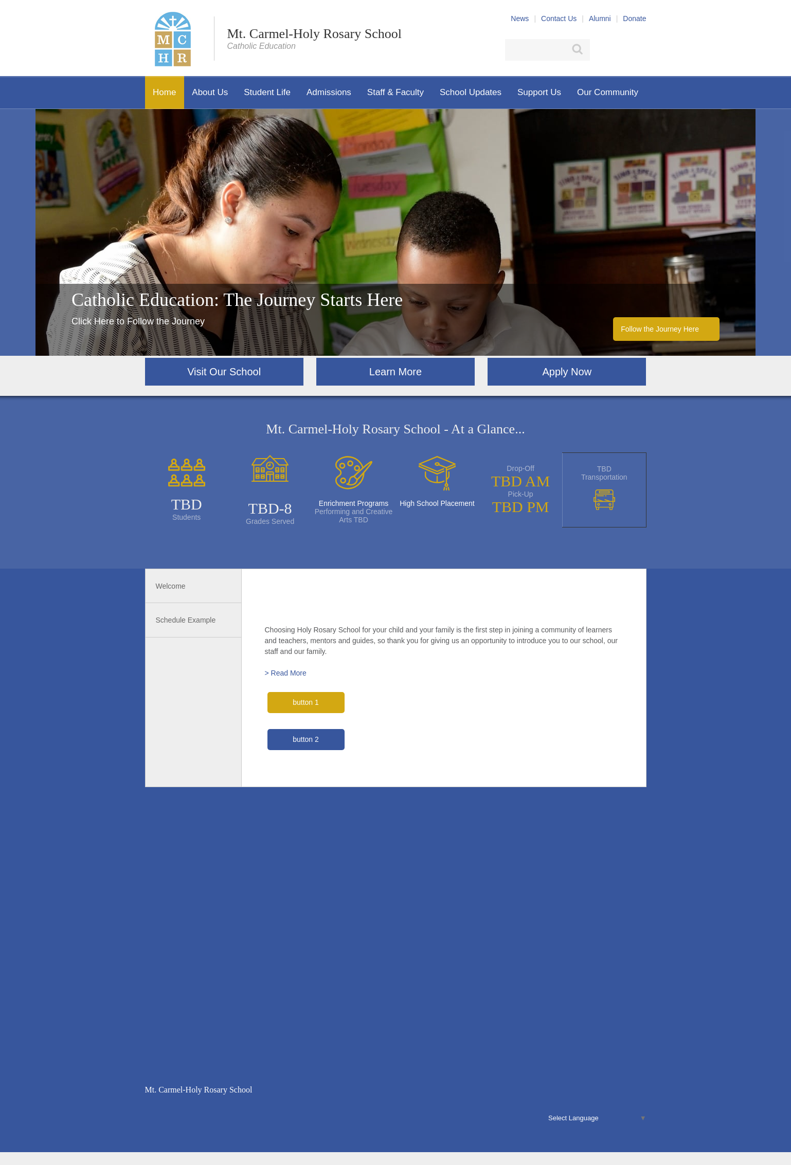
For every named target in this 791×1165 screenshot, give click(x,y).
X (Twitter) (620, 50)
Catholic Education (261, 46)
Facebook (601, 50)
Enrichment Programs (353, 503)
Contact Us (559, 18)
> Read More (286, 673)
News (520, 18)
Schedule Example (186, 620)
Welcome (171, 586)
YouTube (640, 50)
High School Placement (437, 503)
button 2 (306, 739)
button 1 (306, 702)
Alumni (600, 18)
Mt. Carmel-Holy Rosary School (314, 33)
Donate (634, 18)
